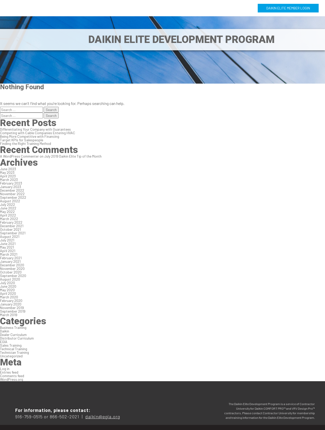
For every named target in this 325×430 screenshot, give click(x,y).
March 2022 (9, 219)
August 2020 (10, 279)
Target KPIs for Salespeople (21, 140)
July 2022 (7, 204)
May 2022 (7, 211)
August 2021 (9, 236)
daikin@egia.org (102, 416)
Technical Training (13, 349)
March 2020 (9, 297)
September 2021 (12, 233)
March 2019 (8, 315)
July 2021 (7, 240)
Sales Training (11, 345)
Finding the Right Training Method (25, 143)
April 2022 (8, 215)
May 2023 (7, 172)
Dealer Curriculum (13, 334)
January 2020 (10, 304)
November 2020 (12, 268)
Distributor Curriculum (17, 338)
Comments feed (12, 376)
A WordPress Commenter (19, 156)
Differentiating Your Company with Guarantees (35, 129)
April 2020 (8, 293)
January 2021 (10, 261)
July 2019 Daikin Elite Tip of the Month (73, 156)
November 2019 (12, 307)
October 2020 (11, 272)
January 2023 (10, 187)
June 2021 (7, 243)
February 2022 (11, 222)
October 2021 (10, 229)
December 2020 (12, 265)
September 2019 (12, 311)
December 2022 (12, 190)
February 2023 (11, 183)
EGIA (3, 342)
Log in (4, 368)
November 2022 (12, 194)
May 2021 (7, 247)
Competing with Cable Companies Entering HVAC (37, 133)
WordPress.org (11, 379)
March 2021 (8, 254)
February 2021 (11, 258)
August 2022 (10, 201)
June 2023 (8, 169)
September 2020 (13, 275)
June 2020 (8, 286)
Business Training (13, 327)
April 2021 (7, 251)
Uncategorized (11, 356)
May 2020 (7, 290)
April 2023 (8, 176)
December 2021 (11, 226)
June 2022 (8, 208)
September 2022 (13, 197)
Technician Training (14, 352)
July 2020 (7, 283)
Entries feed (9, 372)
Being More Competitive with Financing (29, 136)
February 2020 (11, 300)
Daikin (4, 331)
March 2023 (9, 179)
